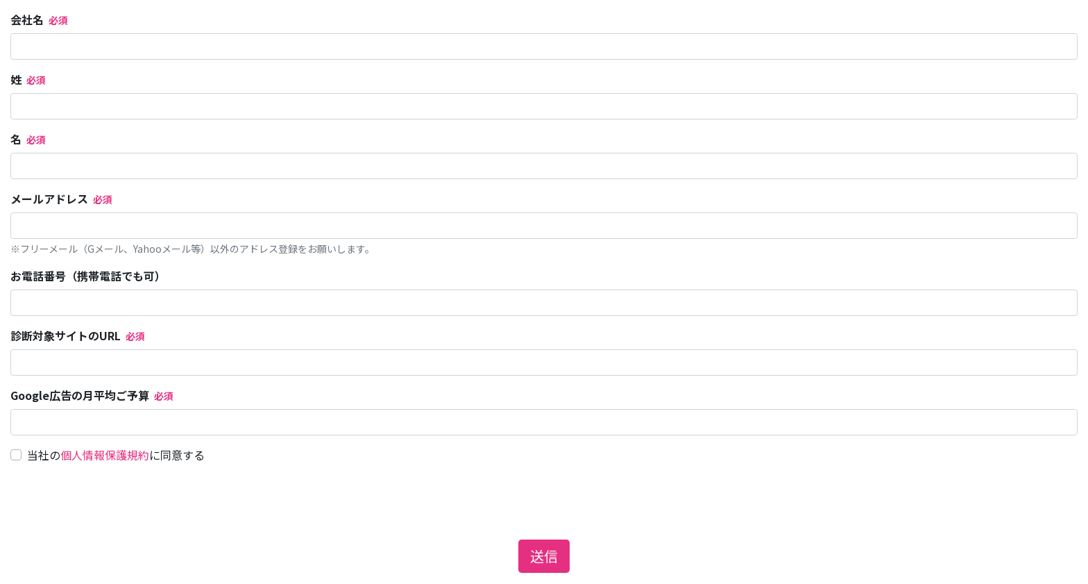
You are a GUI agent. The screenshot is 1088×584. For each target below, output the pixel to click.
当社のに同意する (116, 455)
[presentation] (115, 501)
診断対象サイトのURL (65, 335)
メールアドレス (49, 198)
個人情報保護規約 (104, 455)
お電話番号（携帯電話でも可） (88, 275)
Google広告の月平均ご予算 (79, 395)
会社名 (27, 19)
